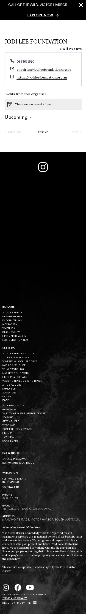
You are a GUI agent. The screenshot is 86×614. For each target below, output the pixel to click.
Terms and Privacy (14, 598)
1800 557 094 (10, 498)
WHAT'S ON (10, 473)
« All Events (71, 49)
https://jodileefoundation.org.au (42, 77)
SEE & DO (8, 348)
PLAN (6, 400)
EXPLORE (8, 307)
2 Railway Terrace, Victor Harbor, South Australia (41, 519)
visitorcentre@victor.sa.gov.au (27, 509)
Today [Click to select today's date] (43, 132)
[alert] (43, 104)
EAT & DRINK (11, 453)
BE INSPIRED (10, 482)
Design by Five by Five (19, 603)
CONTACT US (10, 487)
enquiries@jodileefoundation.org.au (44, 69)
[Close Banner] (81, 5)
